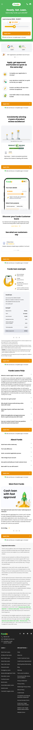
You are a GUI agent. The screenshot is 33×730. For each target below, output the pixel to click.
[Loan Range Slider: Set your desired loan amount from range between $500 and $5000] (17, 26)
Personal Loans (23, 620)
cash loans (13, 514)
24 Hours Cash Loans (13, 608)
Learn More (15, 226)
